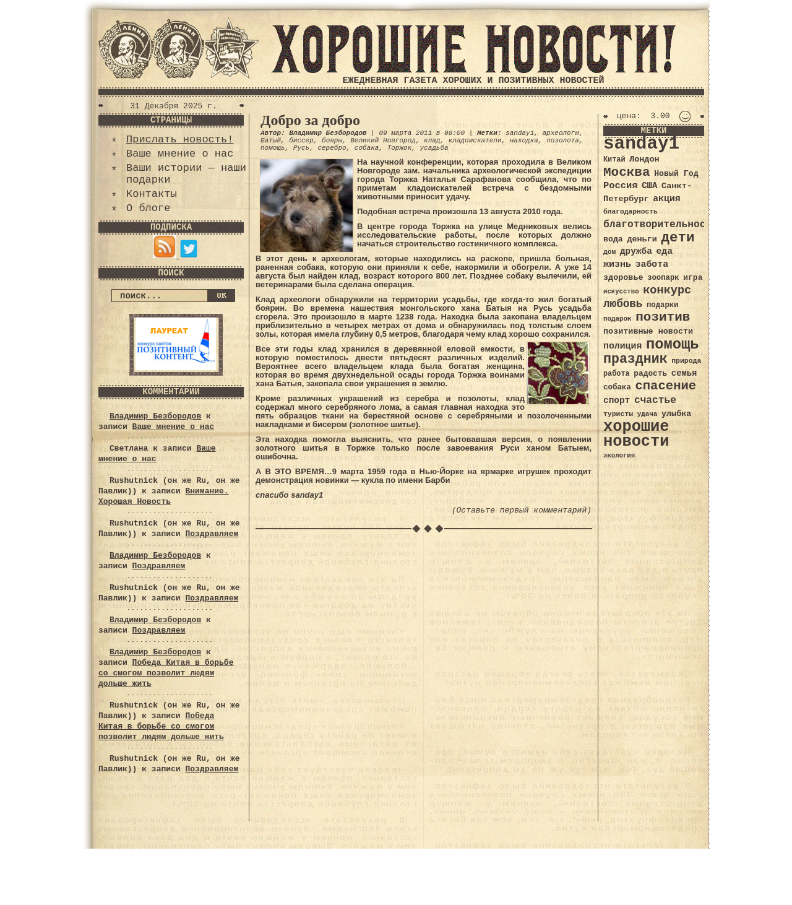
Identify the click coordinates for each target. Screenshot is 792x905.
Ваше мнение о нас (179, 154)
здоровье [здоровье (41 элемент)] (623, 277)
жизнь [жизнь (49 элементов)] (617, 264)
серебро (331, 148)
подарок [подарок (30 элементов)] (617, 319)
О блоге (148, 208)
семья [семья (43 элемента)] (684, 373)
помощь (272, 148)
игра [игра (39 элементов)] (692, 277)
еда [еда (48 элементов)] (664, 251)
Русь (301, 148)
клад (432, 140)
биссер (301, 140)
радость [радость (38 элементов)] (650, 373)
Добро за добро (310, 120)
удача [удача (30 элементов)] (647, 414)
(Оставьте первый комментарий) (522, 510)
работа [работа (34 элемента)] (616, 374)
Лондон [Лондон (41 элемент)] (644, 159)
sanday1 (520, 133)
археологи (561, 133)
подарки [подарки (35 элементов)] (662, 305)
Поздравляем (211, 534)
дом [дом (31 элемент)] (609, 252)
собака (367, 148)
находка (524, 140)
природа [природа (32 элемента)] (686, 361)
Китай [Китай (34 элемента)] (614, 159)
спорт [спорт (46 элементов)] (616, 400)
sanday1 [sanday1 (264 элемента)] (641, 144)
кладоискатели (475, 140)
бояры (332, 140)
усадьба (434, 148)
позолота (562, 140)
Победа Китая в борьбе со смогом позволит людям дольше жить (165, 673)
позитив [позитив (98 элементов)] (662, 317)
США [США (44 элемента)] (649, 186)
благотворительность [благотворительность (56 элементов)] (660, 224)
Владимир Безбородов (155, 416)
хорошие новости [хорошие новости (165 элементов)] (636, 434)
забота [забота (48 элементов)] (651, 264)
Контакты (151, 194)
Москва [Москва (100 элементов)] (626, 172)
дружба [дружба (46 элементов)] (636, 251)
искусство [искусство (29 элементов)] (621, 291)
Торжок (399, 148)
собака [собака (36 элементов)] (617, 387)
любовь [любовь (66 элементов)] (622, 304)
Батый (270, 140)
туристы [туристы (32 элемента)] (618, 414)
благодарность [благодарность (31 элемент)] (630, 211)
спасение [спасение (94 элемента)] (665, 386)
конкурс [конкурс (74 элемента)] (667, 290)
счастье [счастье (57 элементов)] (655, 400)
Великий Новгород (383, 140)
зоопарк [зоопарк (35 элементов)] (663, 278)
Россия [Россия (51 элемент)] (620, 185)
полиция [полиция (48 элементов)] (622, 346)
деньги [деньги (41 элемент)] (641, 239)
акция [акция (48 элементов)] (667, 199)
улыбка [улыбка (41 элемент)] (676, 413)
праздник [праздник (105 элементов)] (635, 359)
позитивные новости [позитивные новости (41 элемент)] (648, 331)
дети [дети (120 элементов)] (677, 238)
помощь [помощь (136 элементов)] (672, 344)
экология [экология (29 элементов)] (619, 455)
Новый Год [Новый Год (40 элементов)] (676, 173)
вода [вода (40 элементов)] (613, 239)
